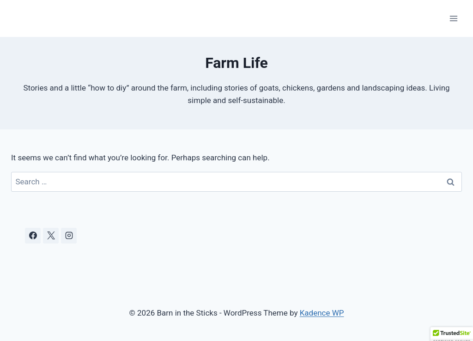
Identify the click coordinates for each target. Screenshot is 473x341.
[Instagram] (69, 236)
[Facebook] (33, 236)
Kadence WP (322, 312)
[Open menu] (453, 18)
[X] (51, 236)
